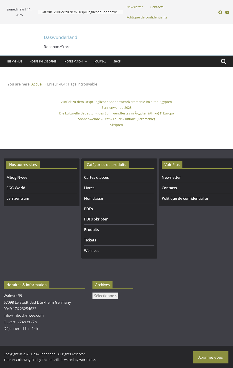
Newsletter (134, 7)
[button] (85, 61)
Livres (89, 187)
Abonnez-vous (210, 357)
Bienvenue (14, 61)
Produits (91, 229)
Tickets (90, 240)
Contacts (157, 7)
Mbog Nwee (16, 177)
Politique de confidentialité (146, 17)
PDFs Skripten (96, 219)
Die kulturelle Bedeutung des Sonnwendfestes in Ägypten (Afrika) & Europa (116, 113)
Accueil (37, 84)
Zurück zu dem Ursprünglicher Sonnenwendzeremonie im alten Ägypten (116, 102)
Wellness (91, 250)
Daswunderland (60, 37)
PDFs (88, 208)
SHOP (117, 61)
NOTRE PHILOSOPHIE (43, 61)
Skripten (116, 125)
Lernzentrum (17, 198)
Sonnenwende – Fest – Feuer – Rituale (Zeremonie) (116, 119)
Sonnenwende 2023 (117, 107)
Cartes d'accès (96, 177)
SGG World (15, 187)
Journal (100, 61)
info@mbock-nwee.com (24, 315)
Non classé (93, 198)
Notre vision (73, 61)
